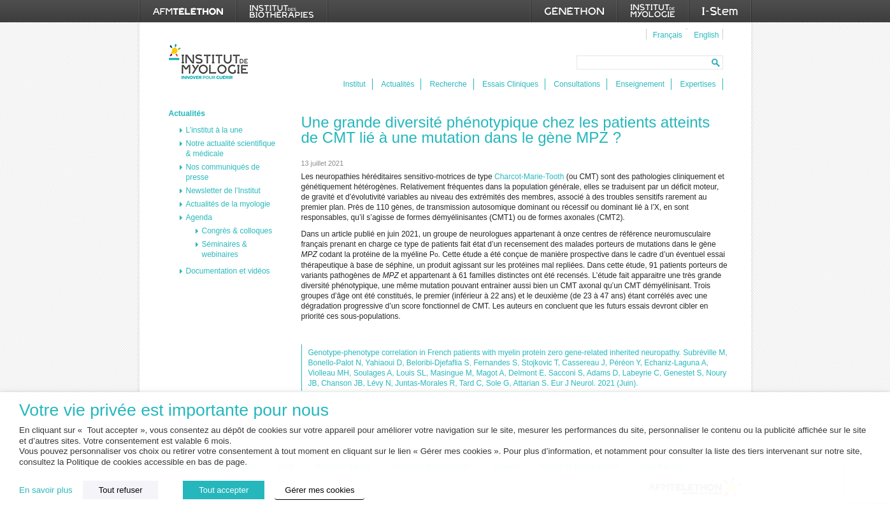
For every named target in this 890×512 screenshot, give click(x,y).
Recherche (448, 84)
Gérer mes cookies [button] (319, 490)
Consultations (577, 84)
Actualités (397, 84)
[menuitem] (666, 34)
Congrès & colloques (237, 230)
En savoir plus (46, 490)
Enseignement (639, 84)
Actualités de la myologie (228, 204)
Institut (354, 84)
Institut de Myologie (211, 61)
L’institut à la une (214, 130)
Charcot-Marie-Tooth (529, 176)
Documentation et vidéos (228, 271)
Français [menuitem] (667, 35)
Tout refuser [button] (121, 490)
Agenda (199, 217)
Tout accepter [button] (223, 490)
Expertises (697, 84)
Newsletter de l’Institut (223, 190)
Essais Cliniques (510, 84)
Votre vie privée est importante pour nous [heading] (174, 410)
